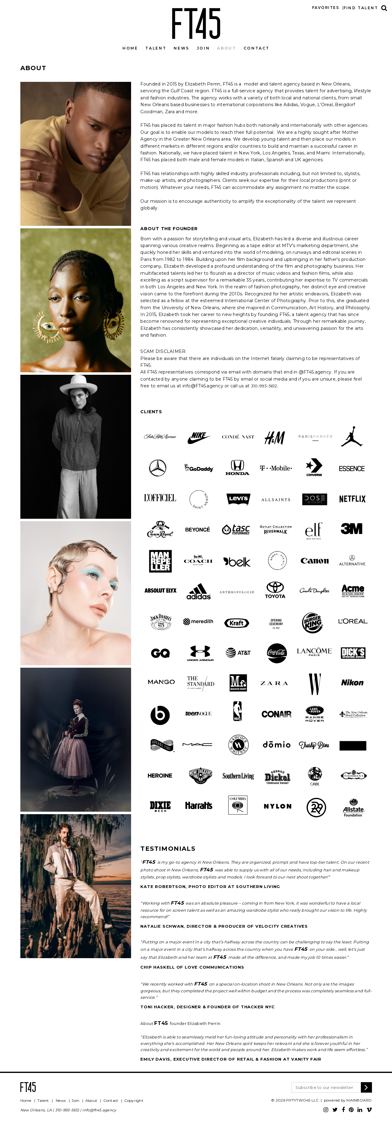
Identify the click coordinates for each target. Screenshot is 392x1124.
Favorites (325, 7)
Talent (155, 48)
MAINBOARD (359, 1100)
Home (130, 48)
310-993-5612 (67, 1110)
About (226, 48)
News (181, 48)
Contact (257, 48)
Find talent (361, 8)
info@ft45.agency (99, 1110)
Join (203, 48)
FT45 (196, 22)
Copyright (133, 1100)
